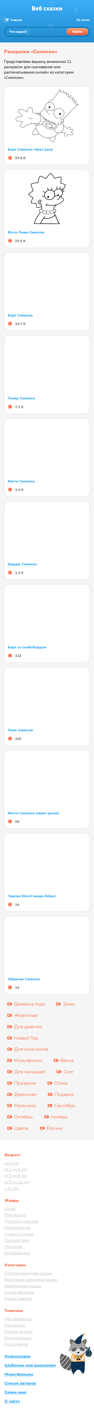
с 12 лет (11, 1188)
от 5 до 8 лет (15, 1175)
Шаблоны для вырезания (30, 1365)
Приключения (17, 1227)
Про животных (17, 1318)
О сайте (12, 1401)
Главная (16, 20)
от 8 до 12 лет (17, 1182)
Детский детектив (21, 1221)
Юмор (9, 1208)
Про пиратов (16, 1344)
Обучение (13, 1246)
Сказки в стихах (19, 1234)
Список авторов (20, 1383)
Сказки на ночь (18, 1331)
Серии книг (15, 1392)
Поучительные (18, 1337)
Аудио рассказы (19, 1292)
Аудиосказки (17, 1356)
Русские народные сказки (28, 1273)
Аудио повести (18, 1298)
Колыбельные (17, 1253)
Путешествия (16, 1240)
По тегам (83, 20)
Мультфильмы (18, 1374)
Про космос (14, 1325)
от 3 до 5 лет (15, 1169)
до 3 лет (11, 1163)
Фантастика (15, 1215)
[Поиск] (47, 31)
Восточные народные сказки (30, 1279)
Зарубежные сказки (22, 1286)
